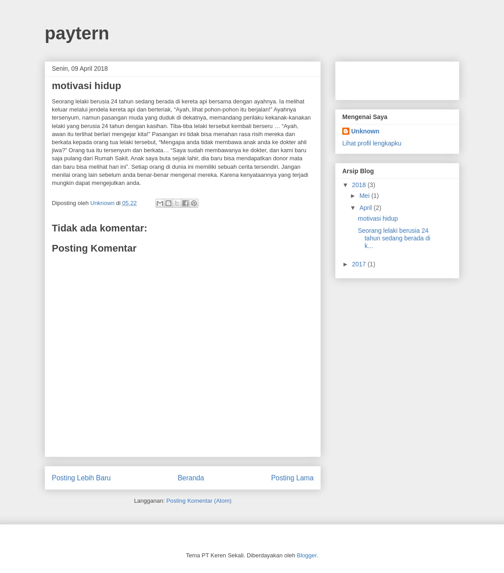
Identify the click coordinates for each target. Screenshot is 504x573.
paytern (77, 33)
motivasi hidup (378, 218)
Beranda (191, 478)
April (366, 207)
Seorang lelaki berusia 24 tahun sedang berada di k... (394, 238)
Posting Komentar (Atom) (198, 500)
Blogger (306, 555)
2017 (360, 264)
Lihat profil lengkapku (371, 143)
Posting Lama (292, 478)
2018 (360, 184)
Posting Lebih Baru (81, 478)
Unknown (365, 131)
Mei (365, 195)
